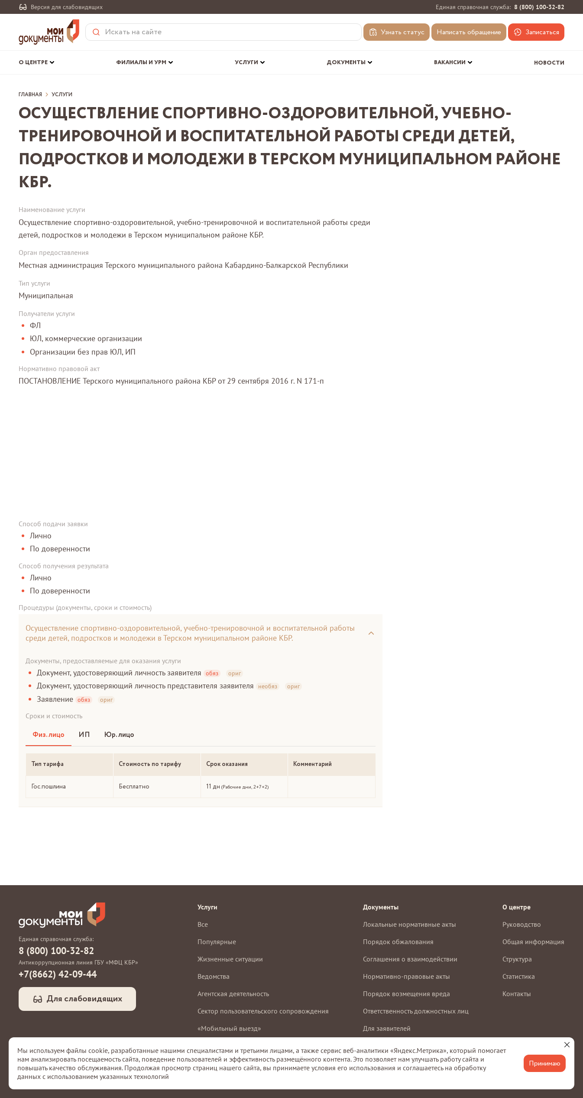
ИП (84, 735)
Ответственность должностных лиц (416, 1011)
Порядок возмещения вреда (406, 993)
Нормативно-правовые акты (406, 976)
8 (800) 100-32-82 (539, 7)
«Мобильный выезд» (229, 1028)
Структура (517, 959)
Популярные (217, 941)
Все (203, 924)
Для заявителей (387, 1028)
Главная (30, 95)
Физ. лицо (48, 735)
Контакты (516, 993)
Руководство (521, 924)
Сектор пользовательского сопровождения (263, 1011)
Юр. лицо (119, 735)
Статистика (518, 976)
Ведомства (214, 976)
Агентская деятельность (233, 993)
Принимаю (544, 1064)
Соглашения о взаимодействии (410, 959)
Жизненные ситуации (230, 959)
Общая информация (533, 941)
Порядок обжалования (398, 941)
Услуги (62, 95)
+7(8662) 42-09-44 (58, 974)
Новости (549, 63)
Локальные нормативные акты (409, 924)
